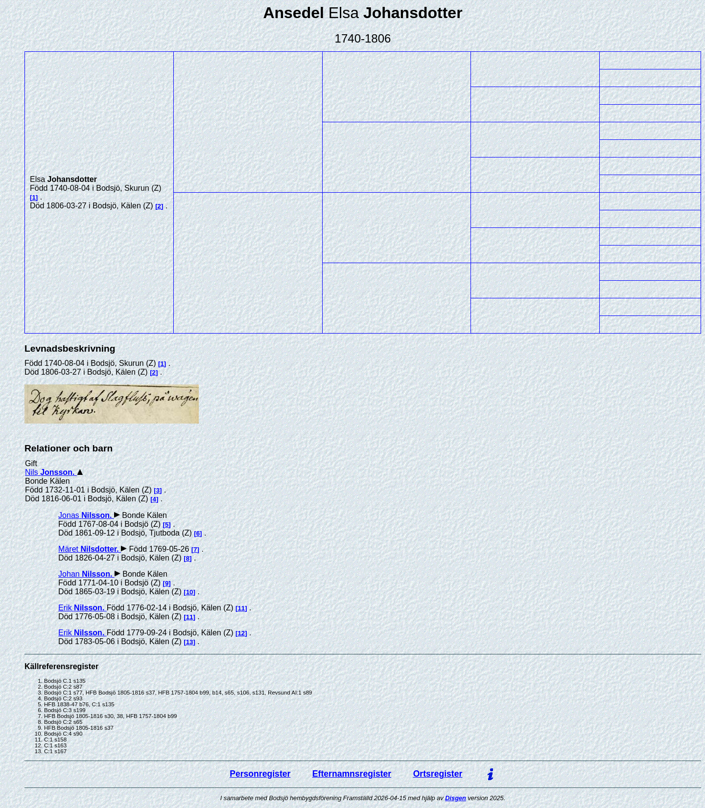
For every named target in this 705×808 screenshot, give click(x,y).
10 (189, 592)
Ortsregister (438, 774)
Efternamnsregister (351, 774)
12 (241, 633)
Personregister (260, 774)
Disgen (455, 798)
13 (189, 642)
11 (241, 608)
